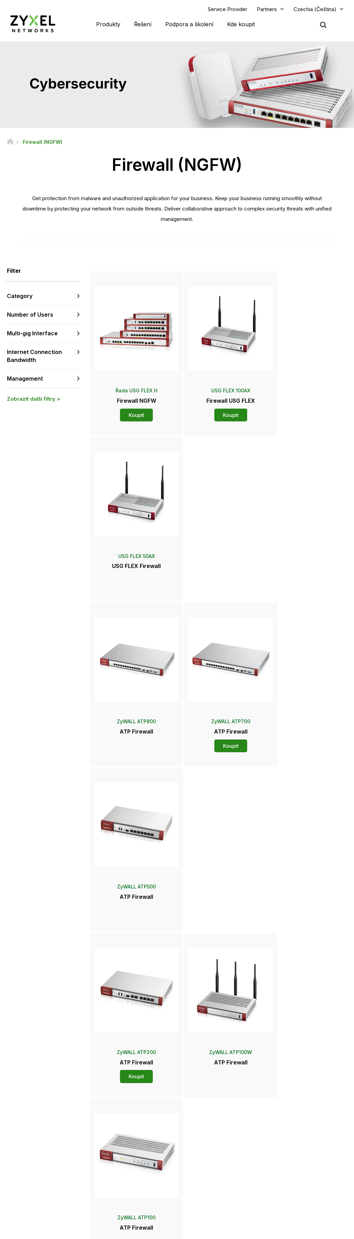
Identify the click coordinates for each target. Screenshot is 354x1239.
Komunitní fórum (125, 1116)
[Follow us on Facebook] (16, 1181)
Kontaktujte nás (177, 1053)
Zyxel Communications (296, 1189)
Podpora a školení (189, 24)
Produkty (108, 24)
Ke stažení (119, 1127)
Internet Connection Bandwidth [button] (34, 356)
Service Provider (227, 9)
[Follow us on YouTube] (34, 1181)
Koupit (133, 407)
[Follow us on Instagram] (15, 1191)
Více (219, 921)
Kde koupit (241, 24)
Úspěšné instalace (292, 1178)
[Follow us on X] (69, 1181)
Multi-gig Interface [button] (32, 333)
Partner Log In (287, 1104)
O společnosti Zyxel (294, 1155)
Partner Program (289, 1116)
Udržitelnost (285, 1167)
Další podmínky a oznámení (136, 1150)
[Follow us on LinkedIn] (52, 1181)
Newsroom (205, 1132)
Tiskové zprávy (207, 1144)
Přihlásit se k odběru (55, 1139)
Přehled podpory (126, 1104)
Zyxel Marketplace (210, 1104)
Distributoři (202, 1116)
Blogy (197, 1178)
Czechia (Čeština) (315, 9)
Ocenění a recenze (210, 1155)
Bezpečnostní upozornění (135, 1139)
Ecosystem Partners (293, 1127)
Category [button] (19, 296)
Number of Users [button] (30, 314)
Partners (267, 9)
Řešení (142, 24)
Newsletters (203, 1167)
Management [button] (25, 378)
